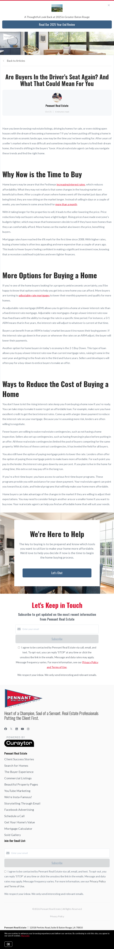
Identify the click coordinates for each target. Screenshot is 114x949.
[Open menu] (109, 37)
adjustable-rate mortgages (34, 295)
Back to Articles (16, 60)
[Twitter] (11, 728)
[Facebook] (5, 728)
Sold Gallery (12, 835)
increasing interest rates (71, 184)
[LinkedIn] (16, 728)
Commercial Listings (18, 778)
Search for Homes (16, 765)
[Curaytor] (19, 746)
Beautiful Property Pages (21, 784)
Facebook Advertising (19, 809)
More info (25, 935)
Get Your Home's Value (19, 822)
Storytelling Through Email (22, 803)
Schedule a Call (14, 816)
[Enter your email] (60, 629)
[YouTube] (22, 728)
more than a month (66, 204)
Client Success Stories (19, 759)
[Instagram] (28, 728)
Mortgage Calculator (18, 828)
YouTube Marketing (17, 790)
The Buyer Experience (19, 772)
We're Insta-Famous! (18, 797)
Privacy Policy (57, 916)
